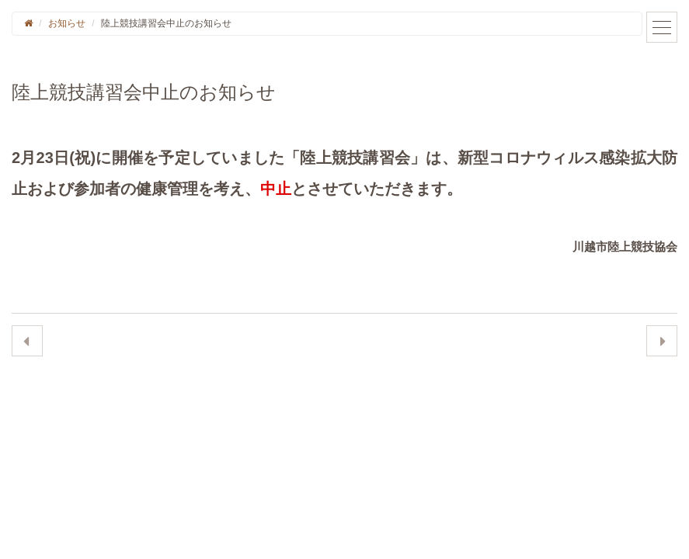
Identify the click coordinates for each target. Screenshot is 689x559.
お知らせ (66, 23)
